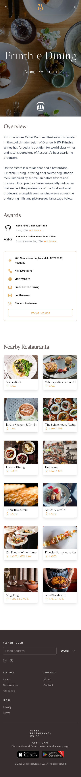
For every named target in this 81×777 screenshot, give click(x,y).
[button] (40, 58)
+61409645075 (23, 270)
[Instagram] (5, 660)
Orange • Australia (40, 71)
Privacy (7, 707)
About (47, 679)
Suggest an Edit (40, 312)
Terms (6, 713)
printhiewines (22, 295)
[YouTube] (11, 660)
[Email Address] (30, 650)
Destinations (10, 685)
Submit (68, 650)
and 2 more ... (36, 230)
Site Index (9, 691)
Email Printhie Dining (27, 287)
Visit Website (22, 279)
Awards (7, 679)
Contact (48, 685)
